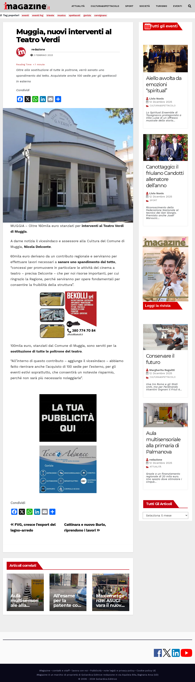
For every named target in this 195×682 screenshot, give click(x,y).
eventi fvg (37, 15)
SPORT (129, 6)
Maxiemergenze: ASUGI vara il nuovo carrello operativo (110, 605)
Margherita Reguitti (162, 370)
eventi (25, 15)
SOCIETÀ (144, 6)
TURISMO (161, 6)
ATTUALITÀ (78, 6)
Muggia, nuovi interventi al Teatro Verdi (63, 35)
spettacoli (74, 15)
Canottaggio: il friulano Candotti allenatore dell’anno (165, 176)
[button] (189, 6)
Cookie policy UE (146, 670)
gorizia (87, 15)
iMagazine (44, 670)
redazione (38, 49)
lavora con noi (80, 670)
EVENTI (177, 6)
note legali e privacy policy (119, 670)
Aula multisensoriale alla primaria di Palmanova (24, 605)
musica (62, 15)
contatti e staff (61, 670)
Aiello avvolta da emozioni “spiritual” (163, 84)
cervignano (100, 15)
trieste (50, 15)
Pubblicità (95, 670)
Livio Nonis (156, 98)
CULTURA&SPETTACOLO (105, 6)
